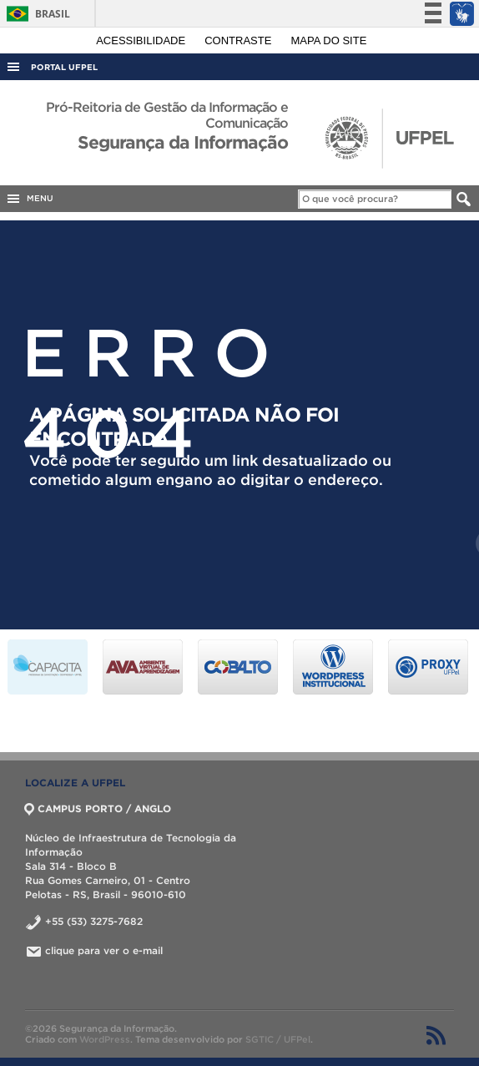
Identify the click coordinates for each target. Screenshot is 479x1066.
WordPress (104, 1039)
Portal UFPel (64, 67)
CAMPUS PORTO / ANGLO (98, 808)
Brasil (35, 14)
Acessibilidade (142, 40)
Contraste (239, 40)
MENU (29, 198)
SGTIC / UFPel (277, 1039)
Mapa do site (329, 40)
